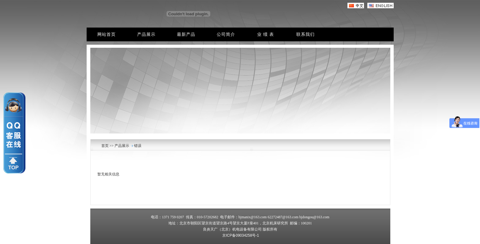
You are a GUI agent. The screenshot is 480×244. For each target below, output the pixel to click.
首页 (105, 146)
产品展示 (121, 146)
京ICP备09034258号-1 (240, 235)
